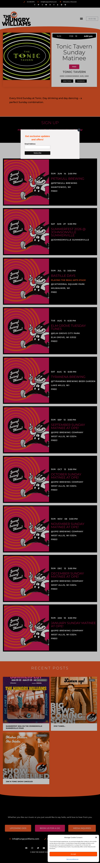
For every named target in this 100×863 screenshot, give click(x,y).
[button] (96, 837)
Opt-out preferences (72, 859)
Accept (73, 854)
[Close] (79, 130)
